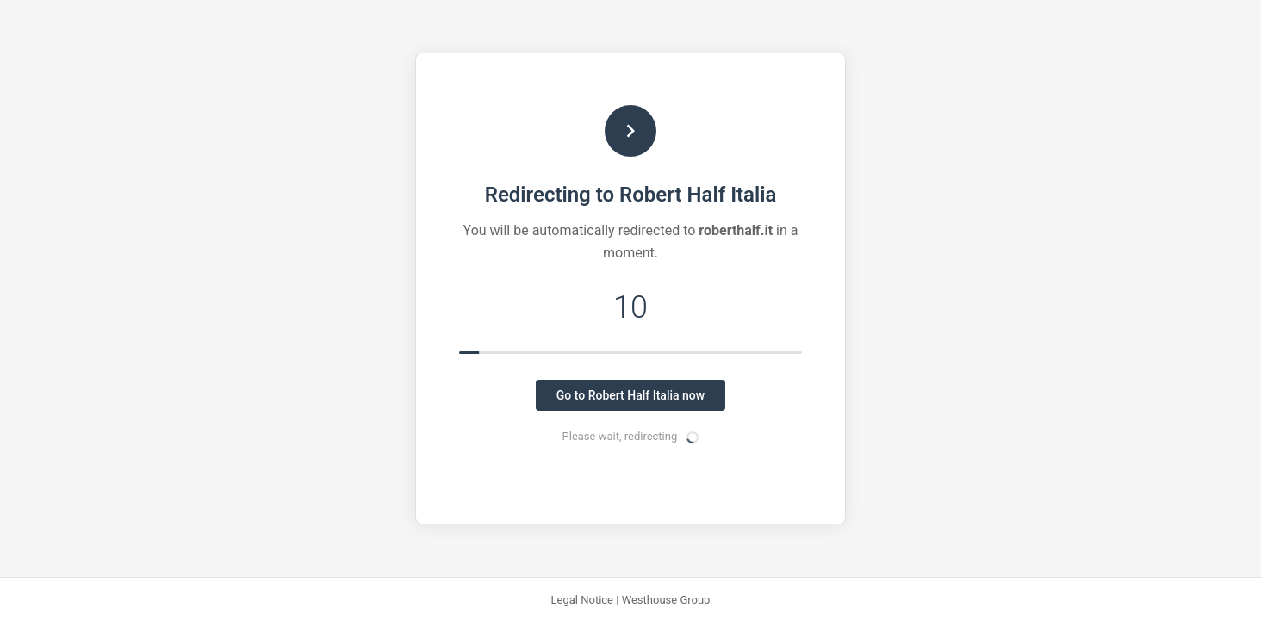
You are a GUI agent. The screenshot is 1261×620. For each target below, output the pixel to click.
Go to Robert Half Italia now (630, 395)
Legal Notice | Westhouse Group (631, 599)
